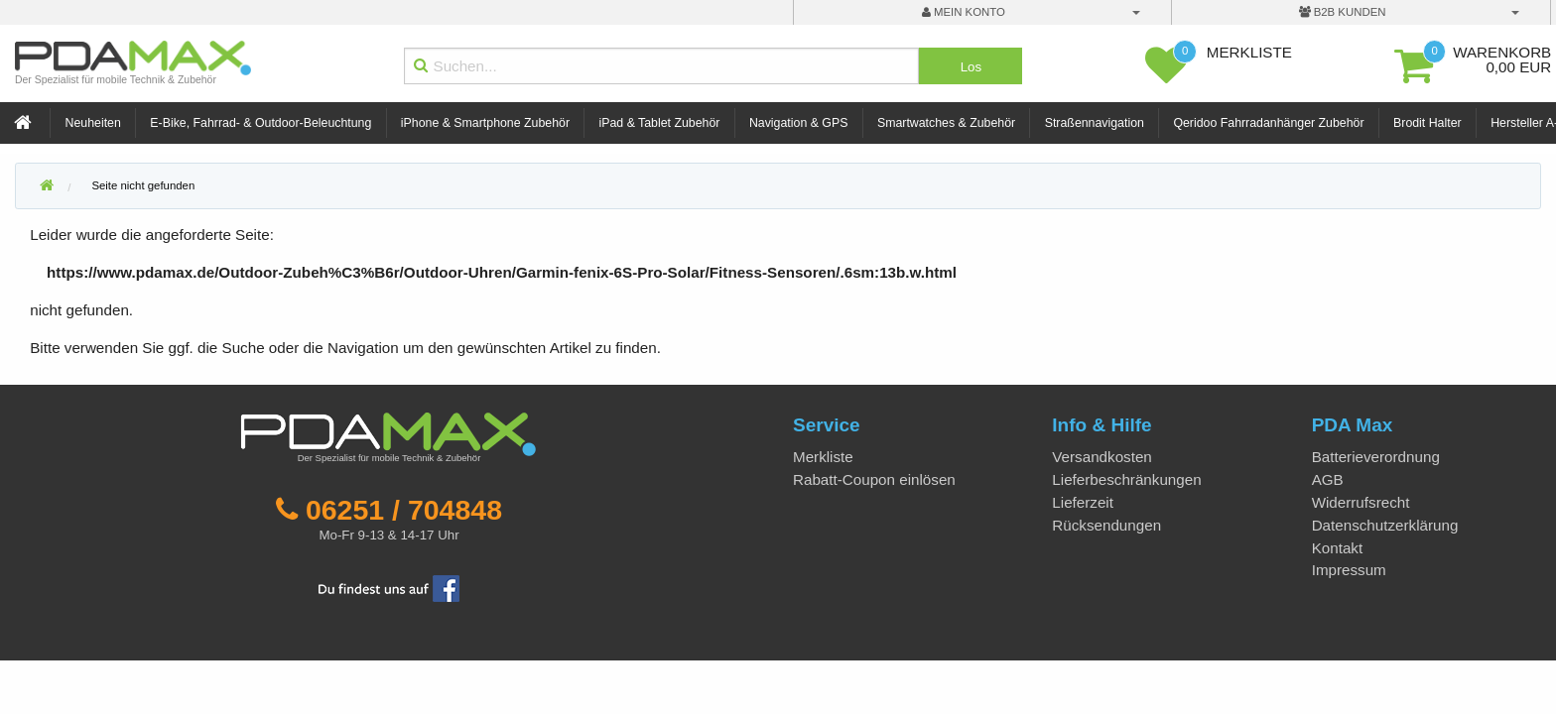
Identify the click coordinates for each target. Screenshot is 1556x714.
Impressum (1349, 569)
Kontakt (1337, 547)
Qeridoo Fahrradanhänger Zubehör (1268, 123)
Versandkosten (1101, 456)
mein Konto (963, 12)
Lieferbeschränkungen (1126, 479)
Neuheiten (93, 123)
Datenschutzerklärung (1385, 525)
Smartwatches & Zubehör (946, 123)
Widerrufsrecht (1361, 502)
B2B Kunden (1342, 12)
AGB (1328, 479)
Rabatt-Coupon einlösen (874, 479)
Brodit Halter (1427, 123)
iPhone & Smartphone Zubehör (485, 123)
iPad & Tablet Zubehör (659, 123)
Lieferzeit (1082, 502)
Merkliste (823, 456)
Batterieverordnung (1376, 456)
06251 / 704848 (404, 510)
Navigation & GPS (798, 123)
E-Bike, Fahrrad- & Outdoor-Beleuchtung (260, 123)
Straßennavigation (1094, 123)
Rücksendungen (1106, 525)
